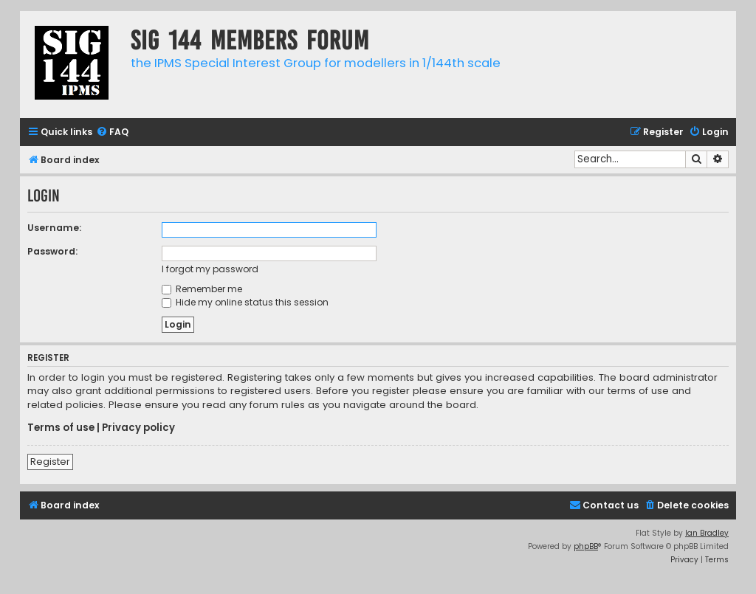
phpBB (586, 546)
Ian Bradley (707, 533)
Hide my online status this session (245, 302)
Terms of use (60, 428)
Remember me (202, 289)
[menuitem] (112, 132)
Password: (52, 251)
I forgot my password (210, 268)
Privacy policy (138, 428)
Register (50, 462)
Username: (54, 227)
